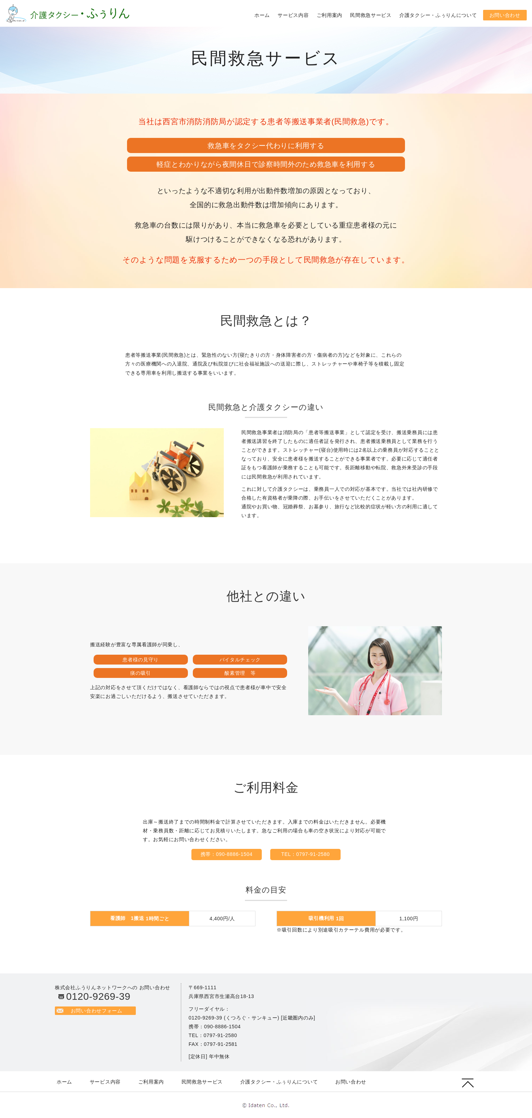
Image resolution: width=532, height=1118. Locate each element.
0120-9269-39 (98, 996)
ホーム (262, 15)
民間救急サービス (371, 15)
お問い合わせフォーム (98, 1011)
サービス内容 (293, 15)
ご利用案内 (330, 15)
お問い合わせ (504, 15)
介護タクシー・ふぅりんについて (438, 15)
